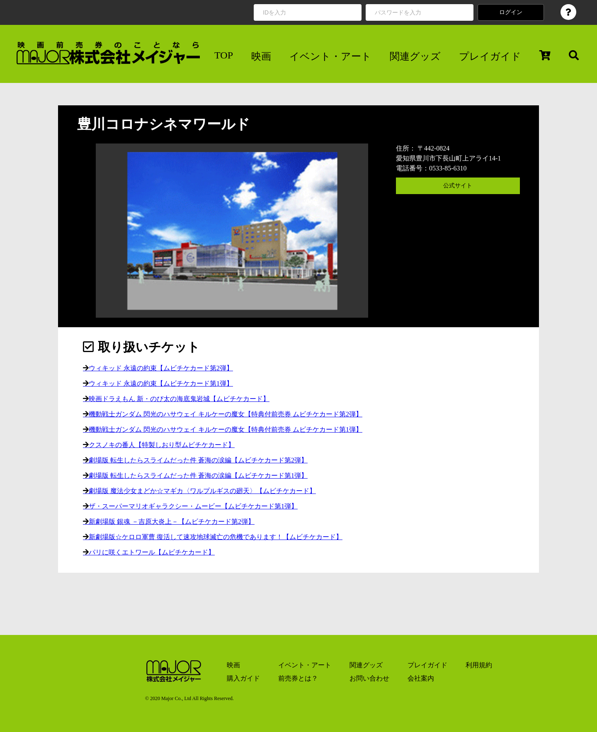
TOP (223, 55)
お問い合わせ (369, 678)
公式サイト (457, 185)
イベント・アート (330, 56)
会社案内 (421, 678)
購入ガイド (243, 678)
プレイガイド (490, 56)
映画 (261, 56)
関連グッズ (415, 56)
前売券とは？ (298, 678)
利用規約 (479, 665)
